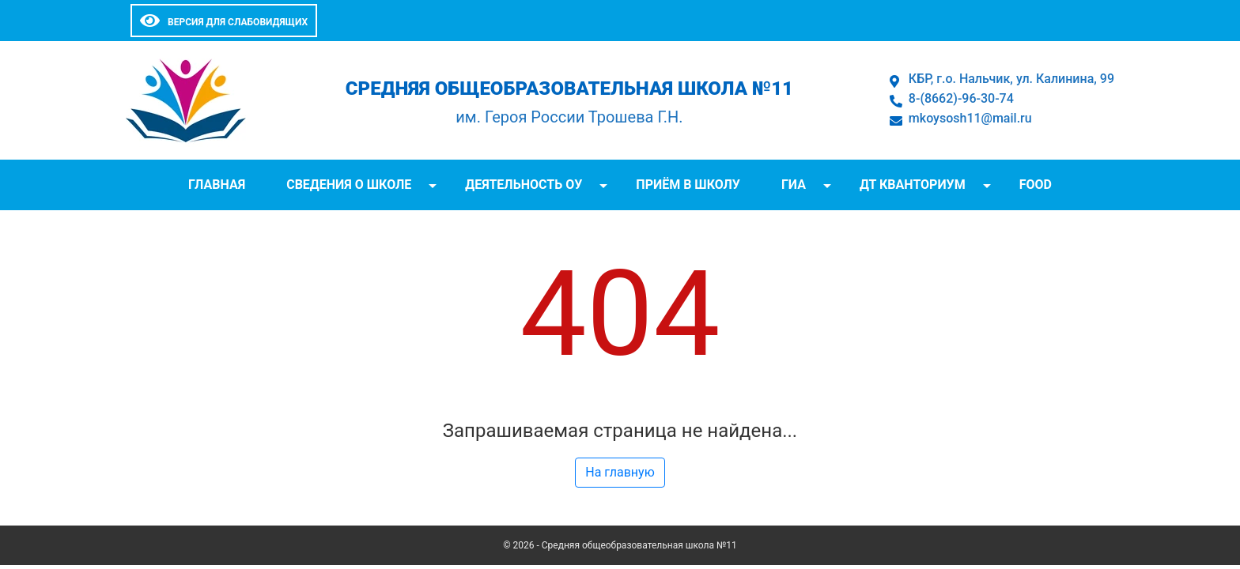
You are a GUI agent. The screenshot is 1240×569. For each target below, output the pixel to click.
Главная (216, 184)
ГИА (793, 184)
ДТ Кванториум (913, 184)
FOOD (1035, 184)
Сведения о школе (348, 184)
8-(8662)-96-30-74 (961, 98)
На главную (619, 472)
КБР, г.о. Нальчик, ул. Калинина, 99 (1011, 78)
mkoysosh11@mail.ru (970, 118)
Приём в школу (688, 184)
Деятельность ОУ (523, 184)
